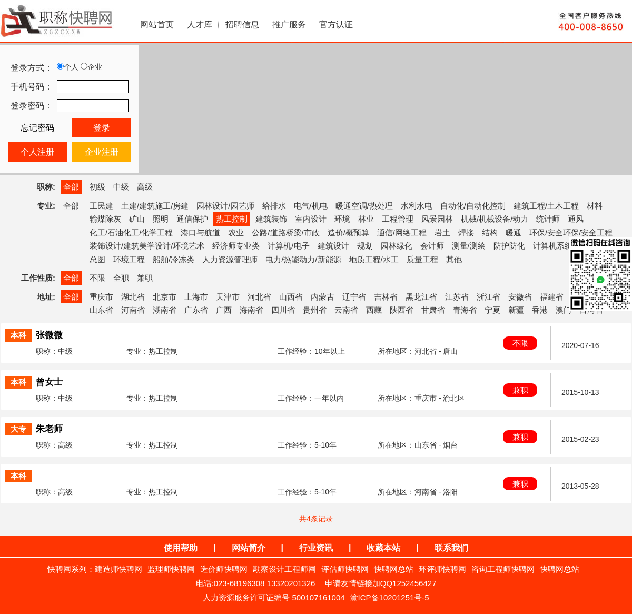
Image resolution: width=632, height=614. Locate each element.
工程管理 (397, 218)
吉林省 (386, 296)
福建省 (552, 296)
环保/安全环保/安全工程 (571, 232)
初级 (97, 186)
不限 (97, 277)
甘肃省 (433, 309)
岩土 (442, 232)
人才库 (199, 24)
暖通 (513, 232)
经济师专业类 (236, 245)
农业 (236, 232)
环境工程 (129, 259)
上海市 (196, 296)
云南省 (346, 309)
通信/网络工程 (402, 232)
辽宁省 (354, 296)
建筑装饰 (271, 218)
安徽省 (520, 296)
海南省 (251, 309)
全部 (71, 186)
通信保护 (192, 218)
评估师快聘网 (345, 569)
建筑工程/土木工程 (546, 205)
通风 (576, 218)
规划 (365, 245)
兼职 (145, 277)
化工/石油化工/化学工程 (131, 232)
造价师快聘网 (224, 569)
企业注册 (101, 151)
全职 (121, 277)
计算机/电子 (288, 245)
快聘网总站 (393, 569)
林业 (366, 218)
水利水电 (416, 205)
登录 (101, 127)
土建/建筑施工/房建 (155, 205)
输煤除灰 (105, 218)
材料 (595, 205)
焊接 (466, 232)
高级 (145, 186)
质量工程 (422, 259)
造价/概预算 (348, 232)
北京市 (164, 296)
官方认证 (336, 24)
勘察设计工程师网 (284, 569)
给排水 (274, 205)
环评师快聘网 (442, 569)
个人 (67, 67)
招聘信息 (242, 24)
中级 (121, 186)
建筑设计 (333, 245)
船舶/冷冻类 (173, 259)
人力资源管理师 (230, 259)
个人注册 (37, 151)
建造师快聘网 (118, 569)
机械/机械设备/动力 (494, 218)
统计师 (548, 218)
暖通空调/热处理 (364, 205)
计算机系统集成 (560, 245)
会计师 (432, 245)
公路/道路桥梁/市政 (285, 232)
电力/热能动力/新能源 (303, 259)
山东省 (101, 309)
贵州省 (315, 309)
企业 (91, 67)
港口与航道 (200, 232)
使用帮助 (180, 547)
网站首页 (157, 24)
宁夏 (492, 309)
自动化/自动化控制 (473, 205)
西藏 (374, 309)
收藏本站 (383, 547)
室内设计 (311, 218)
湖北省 (133, 296)
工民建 (101, 205)
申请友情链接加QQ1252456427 (381, 583)
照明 (161, 218)
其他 (454, 259)
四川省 (283, 309)
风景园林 (437, 218)
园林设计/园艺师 (225, 205)
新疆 (516, 309)
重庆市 (101, 296)
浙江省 (488, 296)
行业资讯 (316, 547)
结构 (490, 232)
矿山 (137, 218)
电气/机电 (311, 205)
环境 (342, 218)
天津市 (228, 296)
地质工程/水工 (374, 259)
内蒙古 (322, 296)
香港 (540, 309)
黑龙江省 (421, 296)
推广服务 (289, 24)
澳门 (563, 309)
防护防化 (509, 245)
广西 (224, 309)
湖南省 (164, 309)
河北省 (259, 296)
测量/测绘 (469, 245)
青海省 (465, 309)
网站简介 (248, 547)
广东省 (196, 309)
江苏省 (457, 296)
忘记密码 (37, 127)
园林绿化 (396, 245)
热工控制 (232, 218)
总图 (97, 259)
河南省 (133, 309)
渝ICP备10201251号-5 (389, 597)
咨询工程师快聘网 (503, 569)
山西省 (291, 296)
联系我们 (451, 547)
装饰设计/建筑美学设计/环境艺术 (147, 245)
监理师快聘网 (171, 569)
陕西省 (401, 309)
